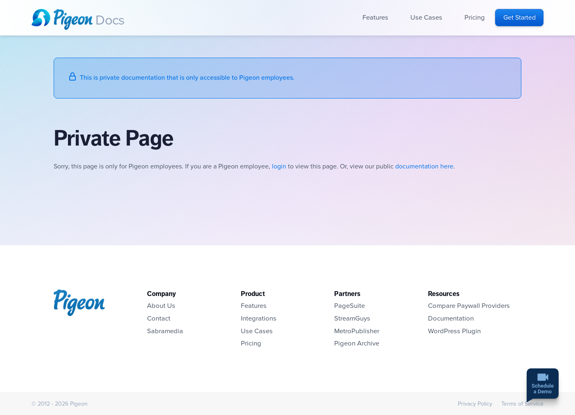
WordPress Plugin (454, 331)
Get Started (519, 17)
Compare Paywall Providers (469, 306)
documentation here (424, 166)
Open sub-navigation (393, 18)
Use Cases (426, 17)
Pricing (474, 17)
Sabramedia (165, 331)
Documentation (451, 318)
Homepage (62, 19)
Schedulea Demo (542, 389)
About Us (161, 306)
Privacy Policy (475, 403)
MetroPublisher (356, 331)
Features (375, 17)
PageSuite (349, 306)
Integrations (258, 318)
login (279, 166)
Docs (109, 20)
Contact (158, 318)
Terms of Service (522, 403)
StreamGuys (352, 318)
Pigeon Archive (356, 343)
